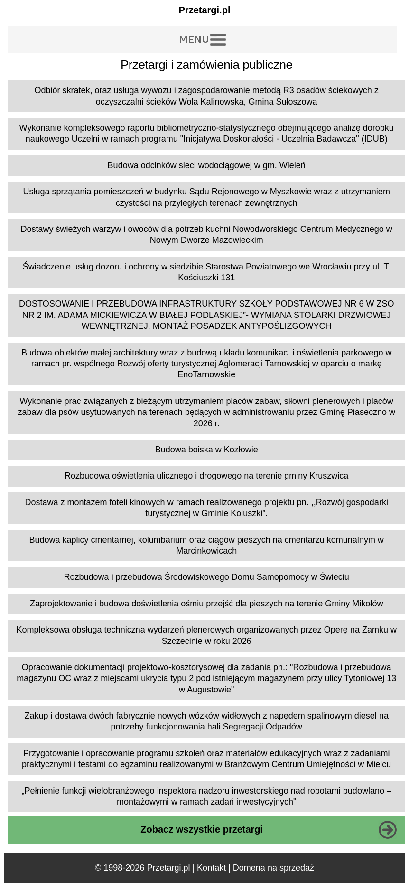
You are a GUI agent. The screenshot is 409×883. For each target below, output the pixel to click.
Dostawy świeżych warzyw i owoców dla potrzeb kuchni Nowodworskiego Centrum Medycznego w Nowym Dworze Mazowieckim (206, 234)
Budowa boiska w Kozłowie (206, 449)
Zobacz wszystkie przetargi (201, 829)
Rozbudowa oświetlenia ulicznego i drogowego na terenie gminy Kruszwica (206, 475)
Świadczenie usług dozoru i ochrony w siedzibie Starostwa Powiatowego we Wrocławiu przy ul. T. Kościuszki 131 (206, 272)
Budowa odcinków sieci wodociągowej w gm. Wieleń (207, 165)
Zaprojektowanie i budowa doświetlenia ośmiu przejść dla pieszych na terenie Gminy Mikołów (206, 603)
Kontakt (211, 868)
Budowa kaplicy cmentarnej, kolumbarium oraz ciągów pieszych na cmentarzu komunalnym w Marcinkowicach (206, 545)
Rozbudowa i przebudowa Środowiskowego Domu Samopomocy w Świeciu (206, 577)
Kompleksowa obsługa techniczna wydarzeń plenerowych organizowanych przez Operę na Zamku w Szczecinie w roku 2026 (207, 635)
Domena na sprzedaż (273, 868)
